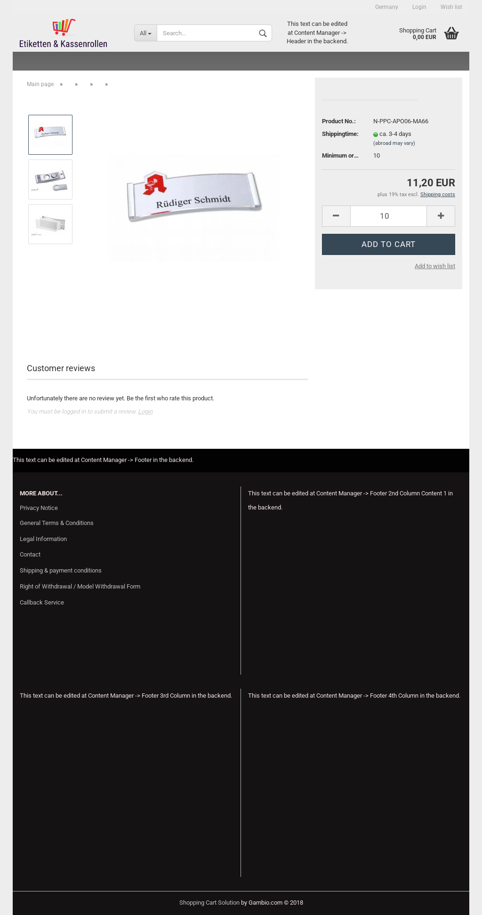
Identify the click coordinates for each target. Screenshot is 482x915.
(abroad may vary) (394, 143)
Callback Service (42, 602)
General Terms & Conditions (57, 522)
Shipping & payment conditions (61, 570)
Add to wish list (435, 266)
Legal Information (43, 538)
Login (419, 7)
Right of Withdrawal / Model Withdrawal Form (80, 586)
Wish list (451, 7)
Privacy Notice (39, 507)
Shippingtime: (340, 133)
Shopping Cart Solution (209, 902)
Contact (30, 554)
